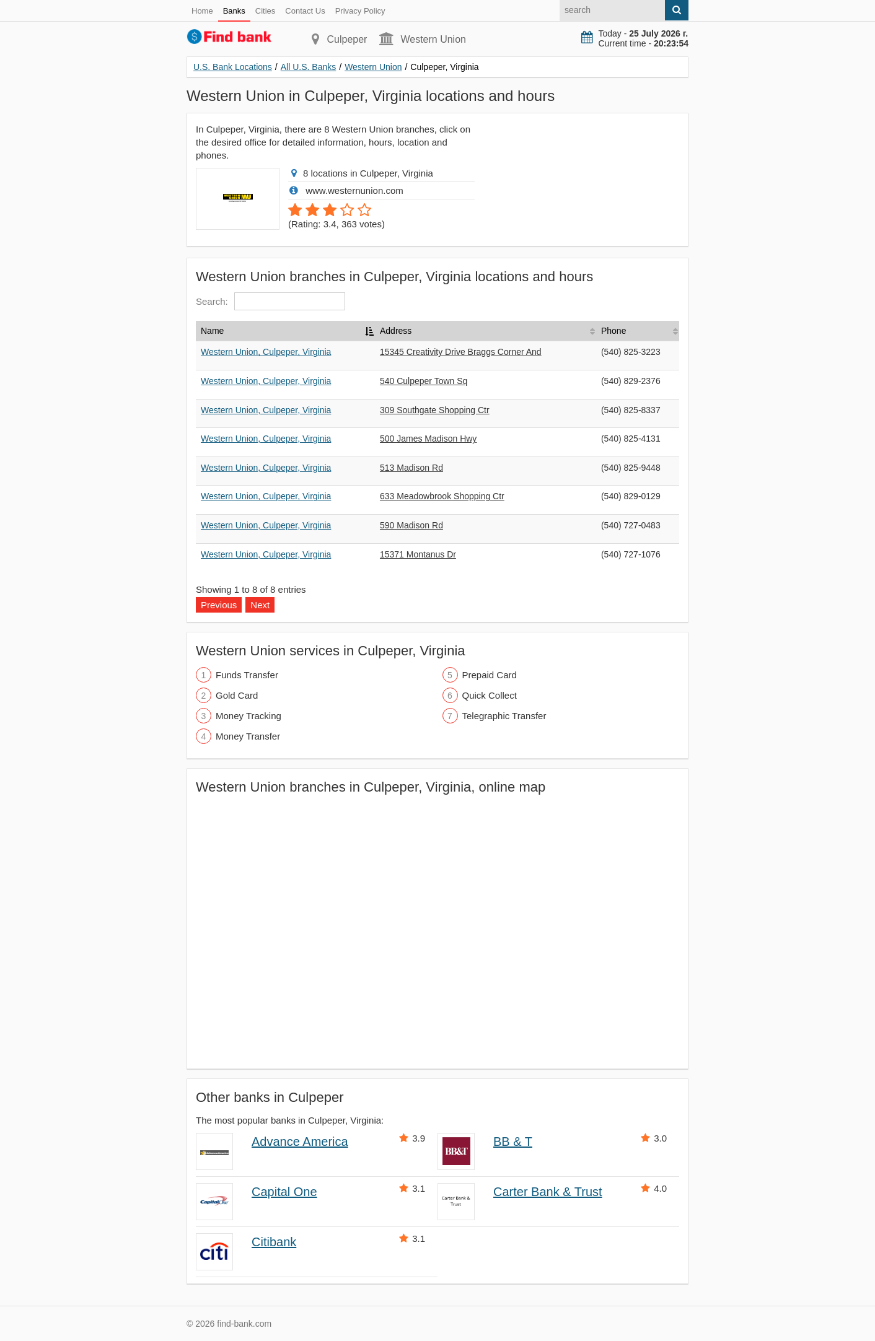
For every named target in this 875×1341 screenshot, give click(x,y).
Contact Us (305, 10)
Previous (219, 605)
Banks (234, 10)
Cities (265, 10)
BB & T (512, 1141)
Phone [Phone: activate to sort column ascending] (613, 331)
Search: (270, 301)
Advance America (300, 1141)
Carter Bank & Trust (547, 1192)
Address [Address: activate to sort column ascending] (395, 331)
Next (260, 605)
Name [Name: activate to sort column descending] (212, 331)
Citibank (274, 1242)
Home (202, 10)
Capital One (284, 1192)
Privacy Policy (360, 10)
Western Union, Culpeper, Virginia (266, 352)
